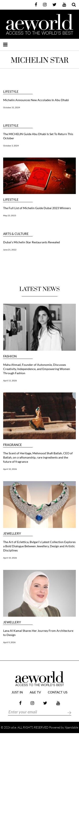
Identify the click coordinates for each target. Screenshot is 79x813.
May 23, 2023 (9, 215)
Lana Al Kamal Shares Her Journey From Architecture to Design (38, 633)
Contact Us (57, 692)
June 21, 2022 (9, 249)
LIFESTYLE (11, 91)
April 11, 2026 (10, 380)
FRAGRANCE (12, 445)
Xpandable (71, 727)
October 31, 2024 (11, 107)
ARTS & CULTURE (16, 234)
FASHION (10, 356)
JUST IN (17, 692)
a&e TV (35, 692)
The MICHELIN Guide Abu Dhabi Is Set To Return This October (38, 136)
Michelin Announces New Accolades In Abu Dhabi (36, 100)
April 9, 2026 (9, 642)
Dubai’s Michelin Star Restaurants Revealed (31, 242)
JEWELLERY (12, 533)
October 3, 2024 (11, 145)
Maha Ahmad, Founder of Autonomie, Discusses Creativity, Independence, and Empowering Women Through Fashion (36, 369)
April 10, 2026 (10, 469)
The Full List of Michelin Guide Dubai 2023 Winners (37, 208)
